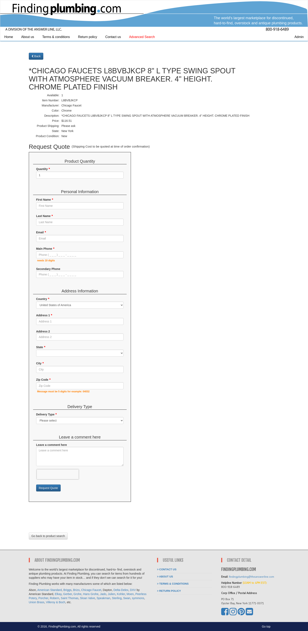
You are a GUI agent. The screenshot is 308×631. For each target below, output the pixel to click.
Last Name (43, 216)
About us (27, 37)
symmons (138, 598)
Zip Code (42, 379)
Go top (266, 626)
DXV (133, 590)
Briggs (67, 590)
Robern (54, 598)
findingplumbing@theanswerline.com (251, 576)
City (38, 363)
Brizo (76, 590)
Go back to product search (48, 536)
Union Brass (36, 602)
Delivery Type (45, 414)
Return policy (87, 37)
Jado (103, 594)
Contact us (113, 37)
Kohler (121, 594)
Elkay (58, 594)
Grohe (77, 594)
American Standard (49, 590)
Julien (111, 594)
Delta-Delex (120, 590)
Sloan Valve (87, 598)
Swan (126, 598)
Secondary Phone (48, 269)
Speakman (103, 598)
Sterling (117, 598)
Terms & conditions (56, 37)
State (39, 347)
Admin (299, 37)
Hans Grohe (90, 594)
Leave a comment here (51, 444)
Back (36, 56)
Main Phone (44, 248)
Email (40, 232)
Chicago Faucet (91, 590)
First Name (43, 199)
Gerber (67, 594)
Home (8, 37)
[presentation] (58, 474)
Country (41, 298)
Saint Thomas (69, 598)
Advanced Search (142, 37)
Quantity (42, 169)
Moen (130, 594)
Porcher (43, 598)
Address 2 (43, 331)
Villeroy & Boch (55, 602)
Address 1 (43, 315)
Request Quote (48, 488)
